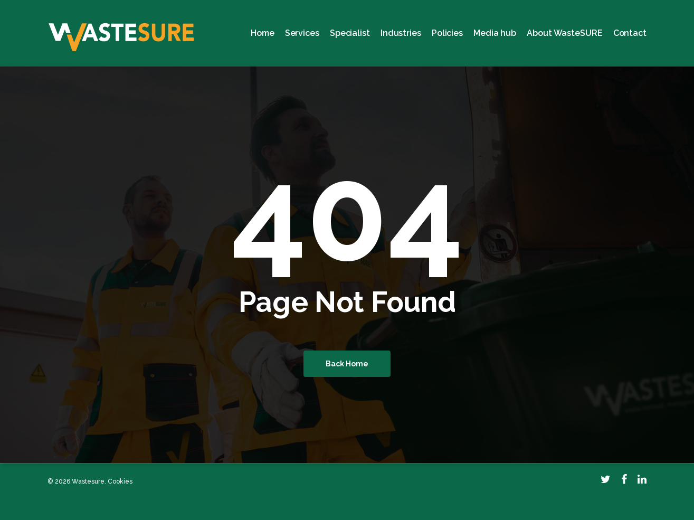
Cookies (120, 481)
